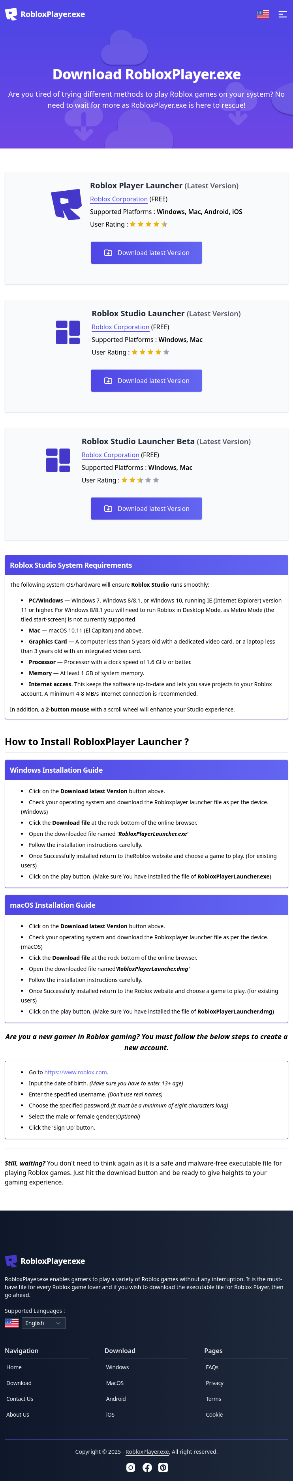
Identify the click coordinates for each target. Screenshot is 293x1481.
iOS (110, 1414)
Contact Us (19, 1398)
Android (116, 1398)
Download (19, 1383)
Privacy (214, 1383)
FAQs (212, 1367)
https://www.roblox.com (75, 1072)
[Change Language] (263, 14)
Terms (213, 1398)
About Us (17, 1414)
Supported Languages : (35, 1310)
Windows (117, 1367)
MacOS (115, 1383)
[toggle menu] (282, 14)
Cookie (214, 1414)
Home (13, 1367)
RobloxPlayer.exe (159, 105)
